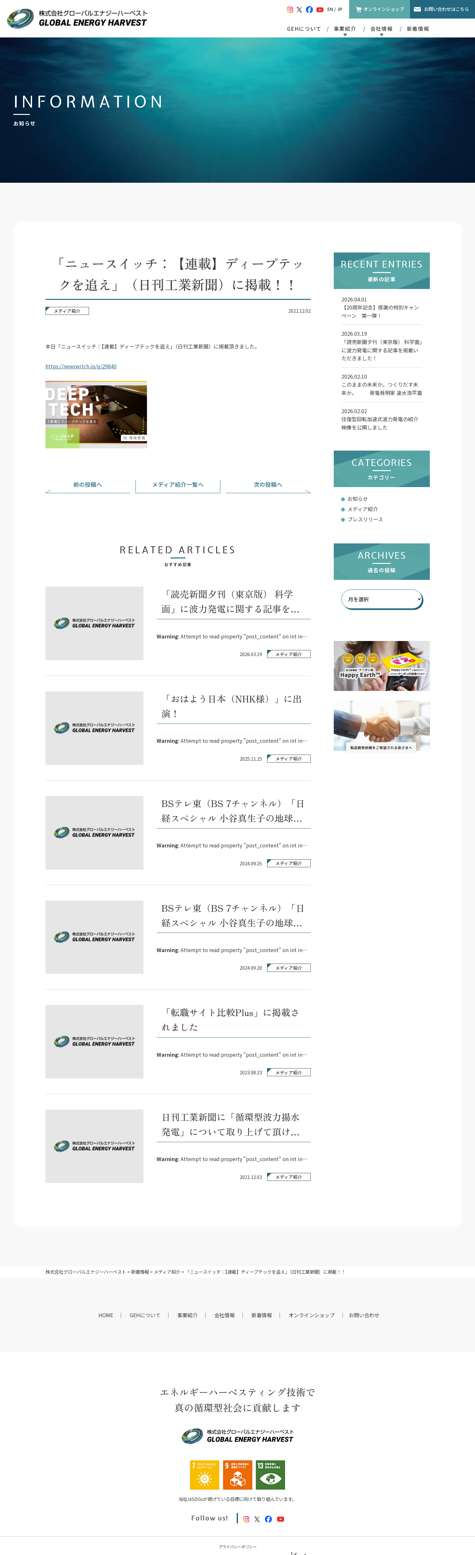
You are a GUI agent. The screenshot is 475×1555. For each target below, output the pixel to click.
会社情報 (224, 1315)
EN (330, 8)
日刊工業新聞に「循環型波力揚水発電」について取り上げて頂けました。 (230, 1131)
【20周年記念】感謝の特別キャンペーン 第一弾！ (380, 311)
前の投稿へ (87, 484)
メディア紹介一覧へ (178, 484)
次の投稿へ (268, 484)
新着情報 (418, 28)
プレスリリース (365, 519)
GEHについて (304, 28)
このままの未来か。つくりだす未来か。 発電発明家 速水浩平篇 (381, 389)
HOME (105, 1315)
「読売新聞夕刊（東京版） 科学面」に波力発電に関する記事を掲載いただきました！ (230, 608)
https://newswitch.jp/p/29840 (81, 366)
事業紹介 (187, 1315)
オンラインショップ (384, 8)
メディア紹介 (67, 311)
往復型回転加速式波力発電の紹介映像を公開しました (379, 423)
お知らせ (358, 498)
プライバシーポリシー (237, 1546)
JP (339, 8)
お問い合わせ (364, 1315)
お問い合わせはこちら (446, 8)
